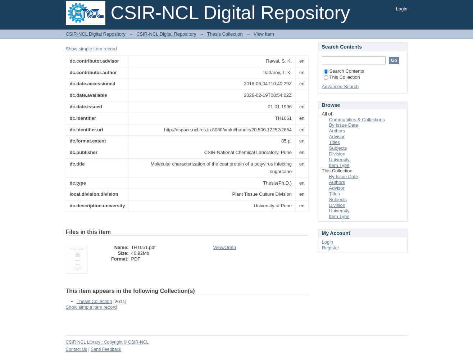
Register (330, 247)
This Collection (342, 77)
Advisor (337, 136)
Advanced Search (340, 86)
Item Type (339, 165)
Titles (334, 142)
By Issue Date (343, 125)
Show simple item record (91, 48)
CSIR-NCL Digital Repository (96, 34)
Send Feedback (106, 349)
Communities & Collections (357, 119)
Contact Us (76, 349)
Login (402, 9)
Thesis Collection (225, 34)
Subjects (338, 148)
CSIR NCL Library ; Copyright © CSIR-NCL (108, 342)
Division (337, 154)
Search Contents (344, 71)
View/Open (224, 247)
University (339, 159)
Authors (337, 130)
